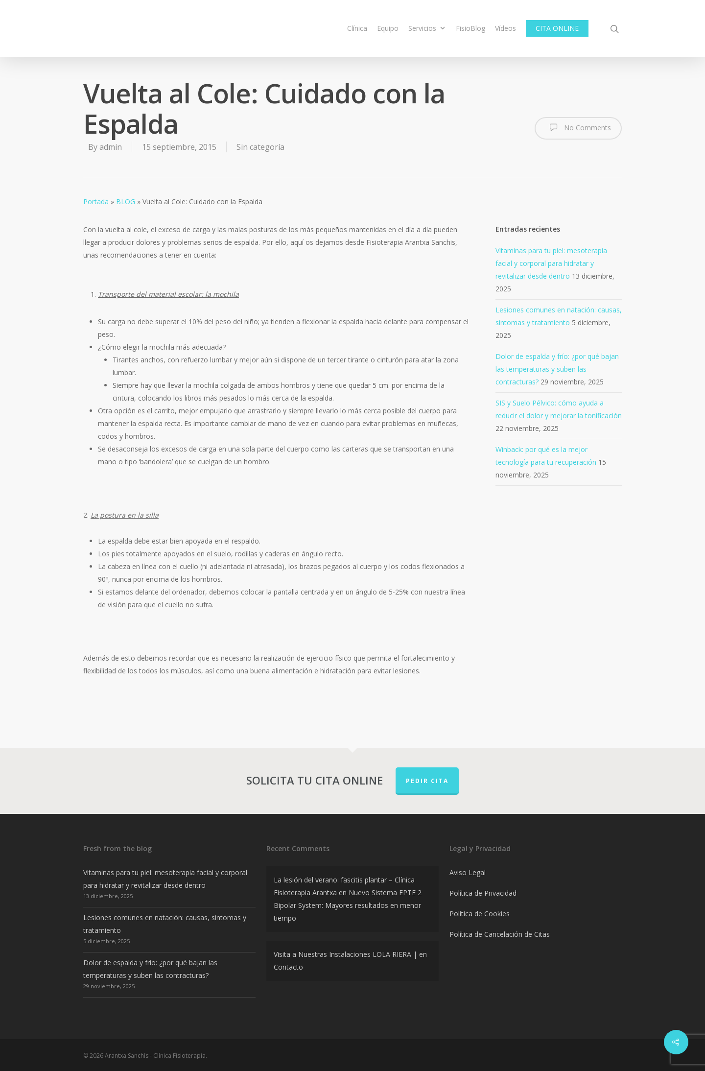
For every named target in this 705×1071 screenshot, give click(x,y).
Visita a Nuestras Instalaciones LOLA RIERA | (345, 954)
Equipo (388, 28)
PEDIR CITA (427, 781)
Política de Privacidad (483, 893)
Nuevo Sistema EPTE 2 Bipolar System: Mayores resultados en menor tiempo (348, 905)
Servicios (426, 28)
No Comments (578, 127)
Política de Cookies (479, 913)
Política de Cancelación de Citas (499, 934)
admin (110, 147)
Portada (96, 201)
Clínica (357, 28)
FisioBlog (470, 28)
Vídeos (505, 28)
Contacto (288, 967)
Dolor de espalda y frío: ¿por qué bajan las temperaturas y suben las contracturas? (557, 369)
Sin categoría (260, 147)
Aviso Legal (467, 872)
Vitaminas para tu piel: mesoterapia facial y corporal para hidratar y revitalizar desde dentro (551, 263)
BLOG (125, 201)
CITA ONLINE (557, 28)
